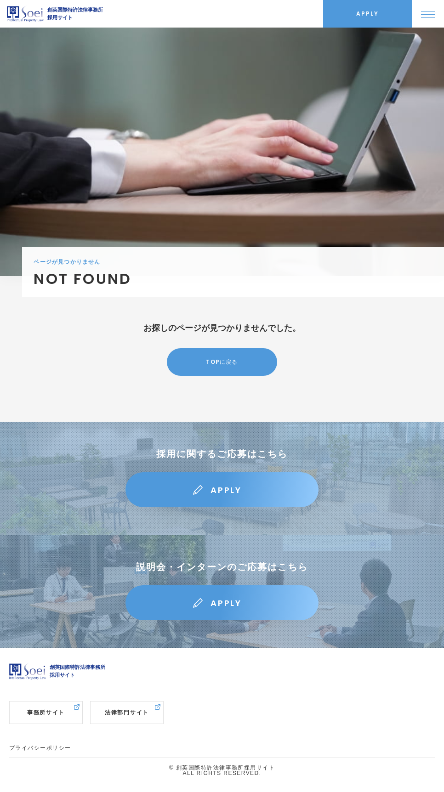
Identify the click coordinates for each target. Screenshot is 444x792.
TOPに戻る (222, 362)
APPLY (226, 490)
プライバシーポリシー (40, 748)
